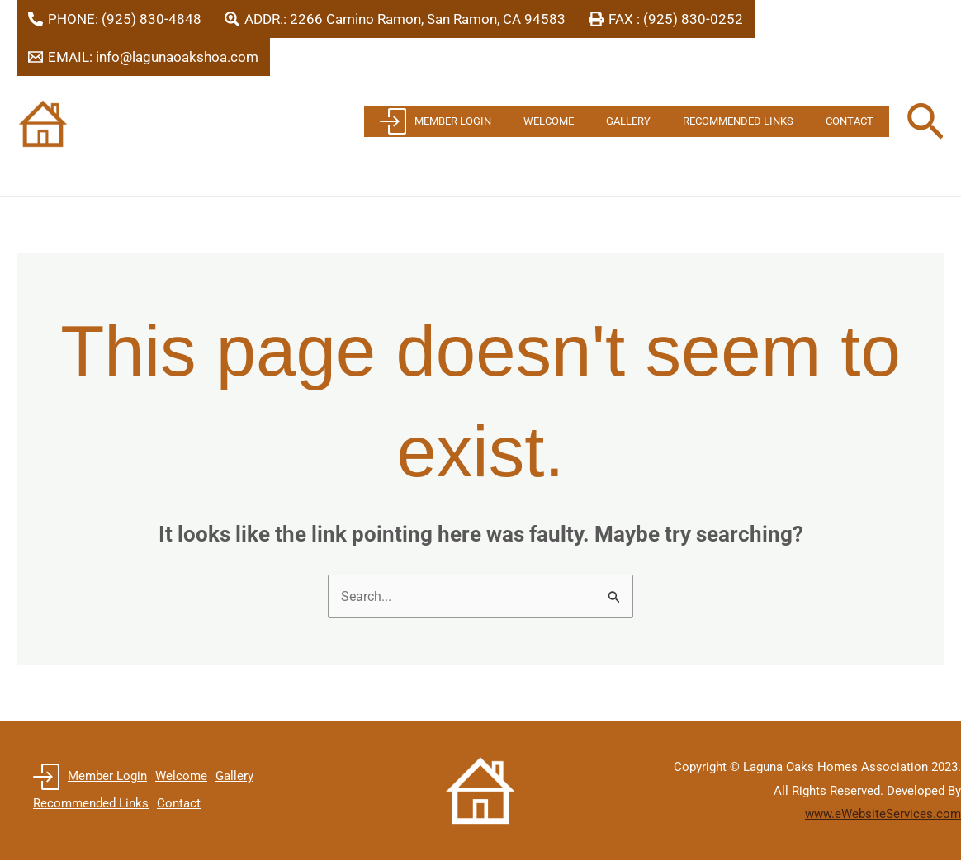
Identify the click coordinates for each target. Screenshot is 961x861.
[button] (925, 124)
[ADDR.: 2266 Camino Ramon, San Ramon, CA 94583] (395, 19)
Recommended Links (754, 121)
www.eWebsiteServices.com (883, 815)
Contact (854, 121)
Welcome (587, 121)
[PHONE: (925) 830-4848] (115, 19)
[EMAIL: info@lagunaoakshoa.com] (143, 57)
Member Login (485, 121)
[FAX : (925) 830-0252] (666, 19)
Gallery (655, 121)
